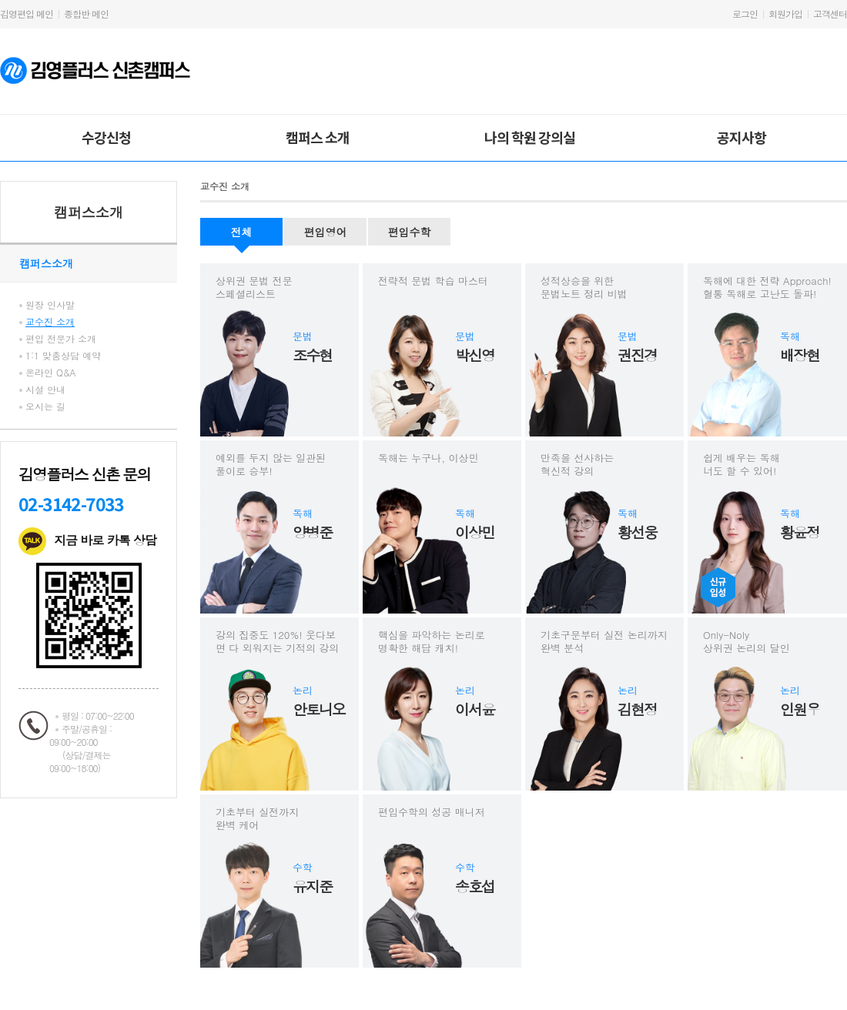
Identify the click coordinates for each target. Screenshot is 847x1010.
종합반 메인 (86, 13)
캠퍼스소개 (88, 212)
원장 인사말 (50, 304)
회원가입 (785, 13)
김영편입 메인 (26, 13)
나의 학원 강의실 (529, 137)
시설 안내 (45, 389)
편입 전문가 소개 (60, 338)
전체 (242, 231)
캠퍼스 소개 (318, 137)
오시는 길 (45, 406)
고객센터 (830, 13)
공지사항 (741, 137)
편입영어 (325, 231)
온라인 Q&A (50, 372)
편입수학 (409, 231)
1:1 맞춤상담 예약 (63, 355)
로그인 (745, 13)
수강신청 (106, 137)
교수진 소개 (50, 321)
